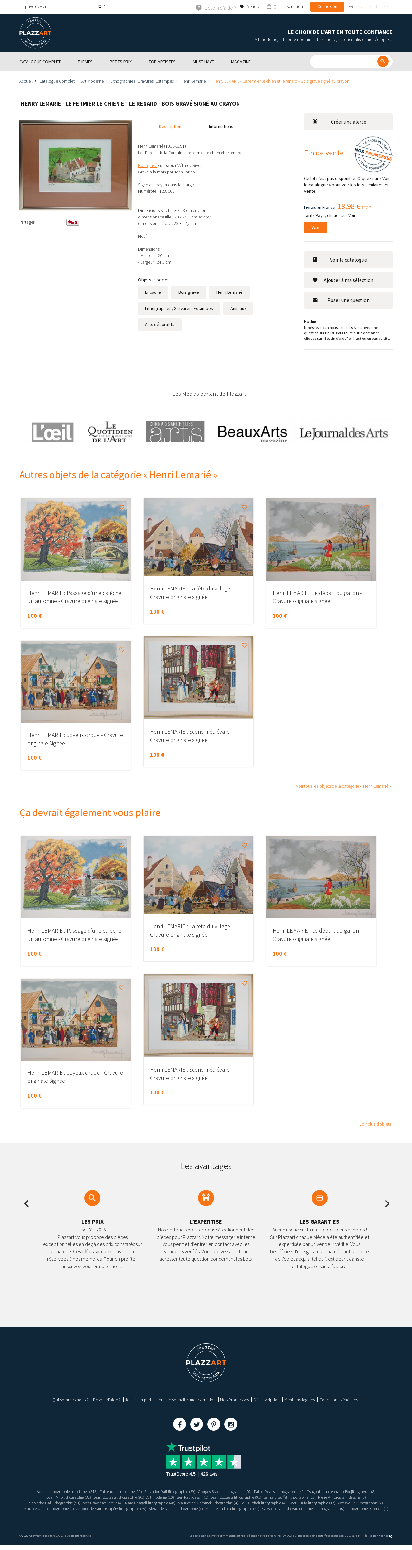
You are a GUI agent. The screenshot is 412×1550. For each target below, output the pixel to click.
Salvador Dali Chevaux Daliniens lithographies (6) (182, 1514)
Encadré (153, 292)
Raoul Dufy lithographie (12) (347, 1502)
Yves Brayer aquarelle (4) (119, 1502)
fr (351, 6)
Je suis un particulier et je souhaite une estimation (170, 1399)
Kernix (386, 1541)
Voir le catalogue (339, 259)
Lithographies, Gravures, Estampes (142, 81)
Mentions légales (299, 1399)
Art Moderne (92, 81)
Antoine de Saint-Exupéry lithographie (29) (199, 1508)
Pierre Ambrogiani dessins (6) (354, 1497)
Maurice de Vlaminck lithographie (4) (234, 1502)
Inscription (293, 6)
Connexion (327, 6)
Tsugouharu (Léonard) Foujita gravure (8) (355, 1491)
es (385, 6)
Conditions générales (338, 1399)
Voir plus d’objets (375, 1124)
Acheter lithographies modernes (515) (54, 1491)
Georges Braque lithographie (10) (226, 1491)
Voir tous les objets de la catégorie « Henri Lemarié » (343, 786)
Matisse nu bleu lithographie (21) (331, 1508)
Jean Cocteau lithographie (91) (110, 1497)
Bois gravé (188, 292)
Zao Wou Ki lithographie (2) (76, 1508)
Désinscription (266, 1399)
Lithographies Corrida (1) (251, 1514)
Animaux (238, 308)
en (359, 6)
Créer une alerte (339, 121)
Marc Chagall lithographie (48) (171, 1502)
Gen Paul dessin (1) (190, 1497)
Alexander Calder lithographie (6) (269, 1508)
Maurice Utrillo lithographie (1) (131, 1508)
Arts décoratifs (159, 324)
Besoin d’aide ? (107, 1399)
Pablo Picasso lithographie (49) (287, 1491)
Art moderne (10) (156, 1497)
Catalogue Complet (57, 81)
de (369, 6)
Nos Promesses (234, 1399)
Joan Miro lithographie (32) (55, 1497)
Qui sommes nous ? (70, 1399)
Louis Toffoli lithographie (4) (294, 1502)
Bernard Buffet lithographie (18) (297, 1497)
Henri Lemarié (193, 81)
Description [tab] (170, 126)
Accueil (26, 81)
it (377, 6)
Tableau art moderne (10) (114, 1491)
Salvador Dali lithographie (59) (166, 1491)
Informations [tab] (221, 126)
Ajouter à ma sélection (342, 279)
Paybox (355, 1541)
